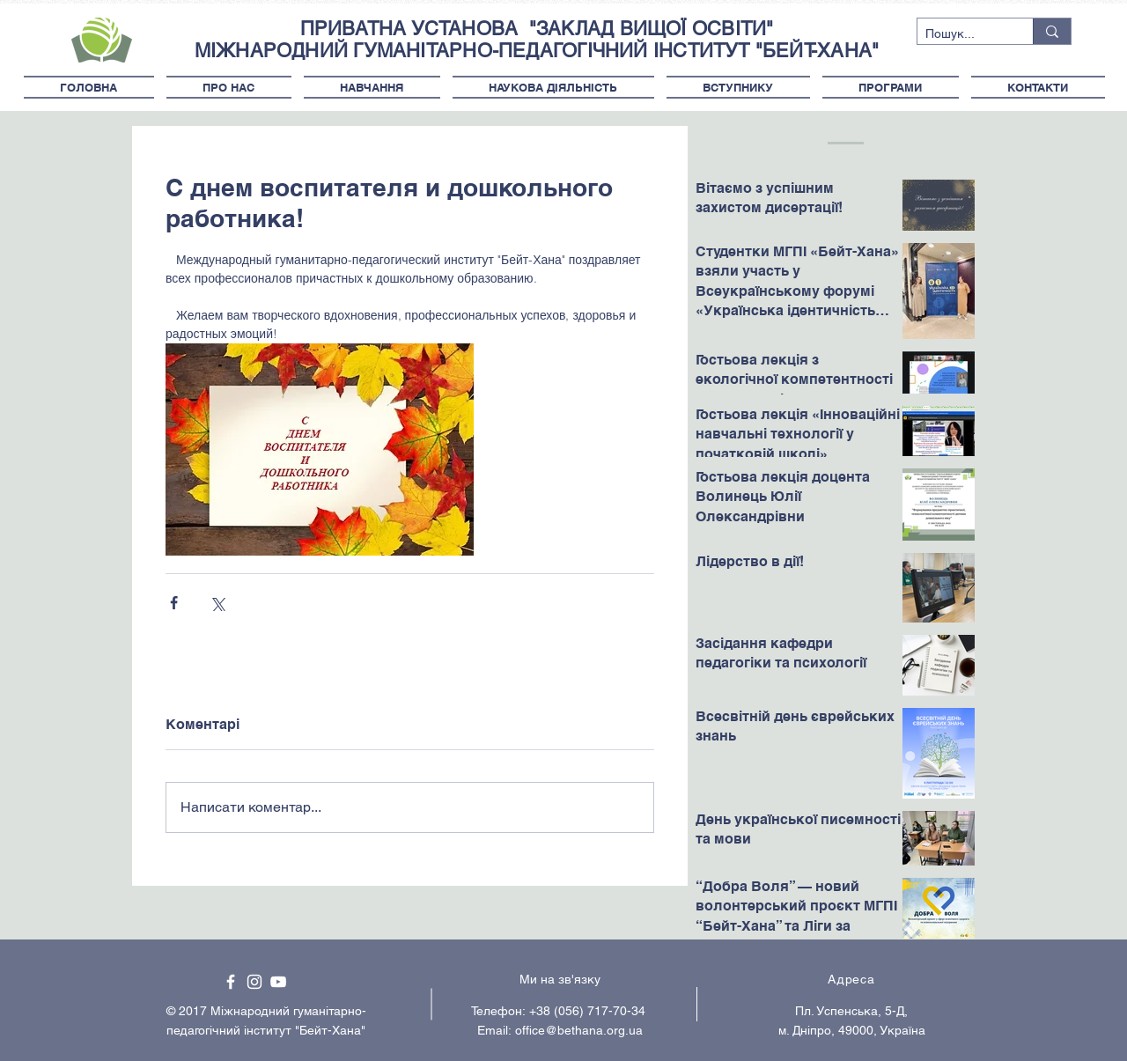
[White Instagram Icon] (254, 981)
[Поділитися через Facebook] (174, 602)
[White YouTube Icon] (278, 981)
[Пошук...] (960, 34)
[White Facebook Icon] (230, 981)
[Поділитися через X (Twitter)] (217, 602)
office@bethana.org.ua (579, 1030)
